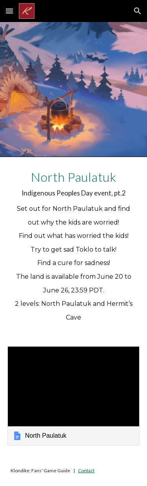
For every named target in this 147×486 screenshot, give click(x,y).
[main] (73, 246)
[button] (9, 11)
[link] (73, 396)
